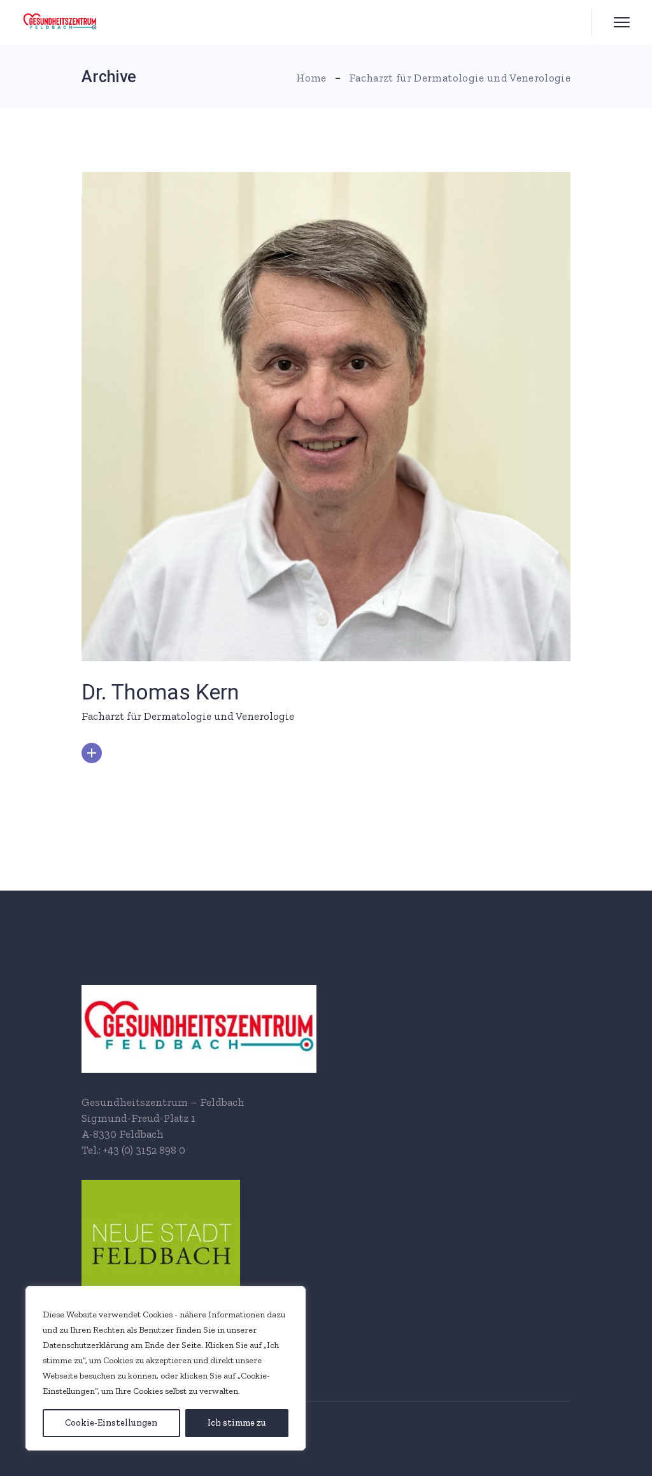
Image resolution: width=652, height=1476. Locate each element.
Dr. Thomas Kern (160, 692)
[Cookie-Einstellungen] (111, 1423)
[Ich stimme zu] (237, 1423)
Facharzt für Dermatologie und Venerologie (188, 716)
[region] (165, 1368)
